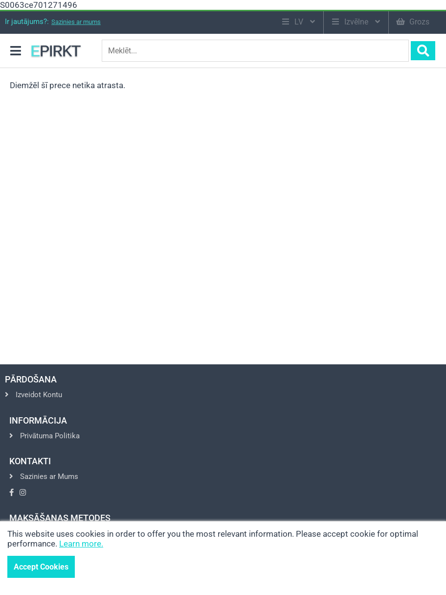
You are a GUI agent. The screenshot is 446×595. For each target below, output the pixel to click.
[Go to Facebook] (11, 492)
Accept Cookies (41, 566)
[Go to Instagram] (23, 492)
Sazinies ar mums (76, 21)
